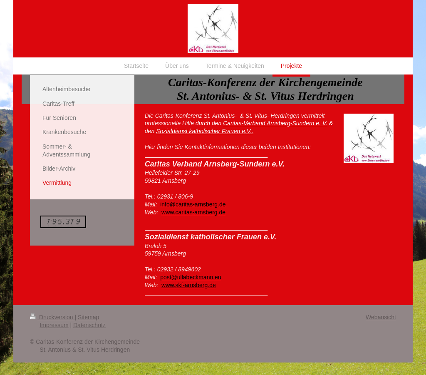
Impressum (54, 325)
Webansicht (381, 317)
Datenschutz (89, 325)
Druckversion (52, 317)
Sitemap (88, 317)
